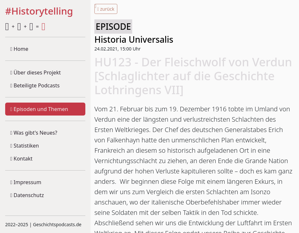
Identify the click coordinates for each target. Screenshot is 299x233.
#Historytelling (39, 11)
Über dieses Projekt (35, 72)
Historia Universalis (133, 39)
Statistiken (24, 145)
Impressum (25, 182)
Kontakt (21, 158)
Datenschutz (27, 195)
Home (19, 48)
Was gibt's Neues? (33, 132)
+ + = (25, 26)
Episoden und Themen (39, 109)
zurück (105, 9)
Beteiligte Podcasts (34, 85)
